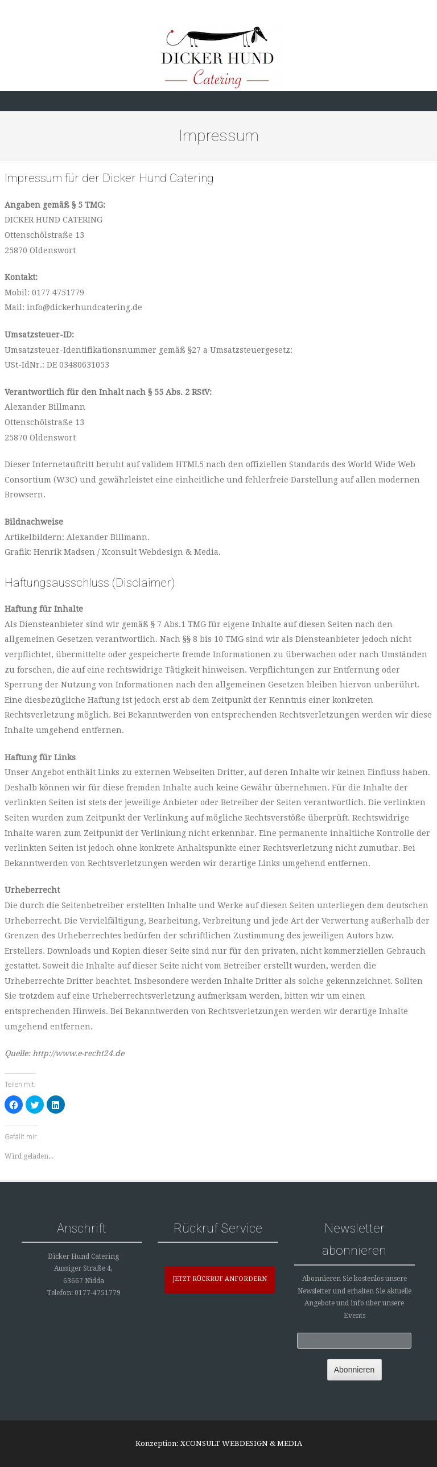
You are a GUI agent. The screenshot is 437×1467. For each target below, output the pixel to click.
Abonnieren (354, 1369)
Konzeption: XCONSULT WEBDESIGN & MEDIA (218, 1443)
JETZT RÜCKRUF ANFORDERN (219, 1279)
